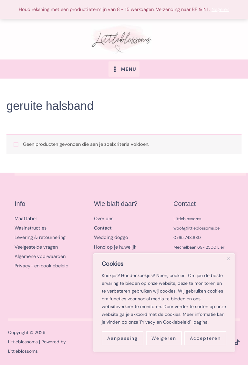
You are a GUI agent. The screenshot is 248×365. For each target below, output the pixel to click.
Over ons (103, 218)
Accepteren (205, 338)
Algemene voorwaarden (40, 255)
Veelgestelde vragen (36, 246)
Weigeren (163, 338)
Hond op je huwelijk (115, 246)
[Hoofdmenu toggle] (124, 67)
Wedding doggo (111, 237)
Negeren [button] (220, 9)
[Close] (228, 259)
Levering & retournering (40, 237)
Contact (103, 227)
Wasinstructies (30, 227)
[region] (164, 302)
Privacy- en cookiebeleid (41, 265)
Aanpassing (122, 338)
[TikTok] (237, 341)
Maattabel (25, 218)
